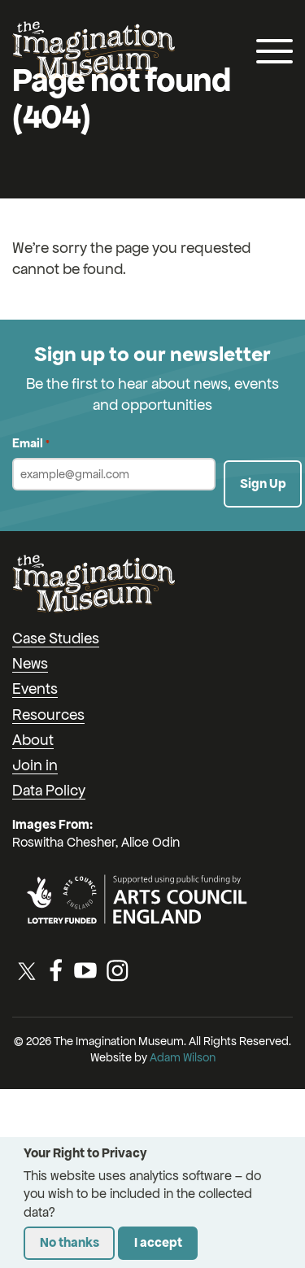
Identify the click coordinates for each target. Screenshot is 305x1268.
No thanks (69, 1242)
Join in (35, 765)
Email (31, 443)
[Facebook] (56, 970)
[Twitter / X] (26, 970)
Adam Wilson (183, 1057)
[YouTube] (85, 970)
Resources (48, 714)
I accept (158, 1242)
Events (35, 688)
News (30, 663)
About (33, 739)
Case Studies (55, 638)
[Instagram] (117, 970)
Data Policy (48, 790)
